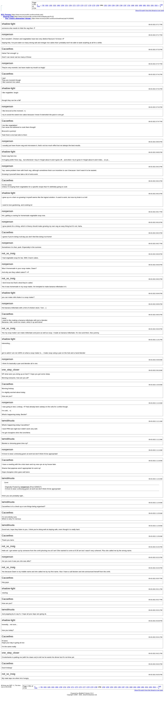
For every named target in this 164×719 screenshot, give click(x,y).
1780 (97, 5)
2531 (156, 5)
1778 (89, 5)
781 (43, 5)
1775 (78, 5)
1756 (70, 5)
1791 (128, 5)
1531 (54, 5)
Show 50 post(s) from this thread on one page (149, 10)
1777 (85, 5)
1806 (132, 5)
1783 (109, 5)
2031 (148, 5)
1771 (74, 5)
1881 (144, 5)
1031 (46, 5)
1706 (62, 5)
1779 (93, 5)
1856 (140, 5)
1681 (58, 5)
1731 (66, 5)
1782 (105, 5)
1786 (121, 5)
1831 (136, 5)
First (38, 5)
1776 (81, 5)
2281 (152, 5)
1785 (117, 5)
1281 (50, 5)
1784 (113, 5)
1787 (124, 5)
